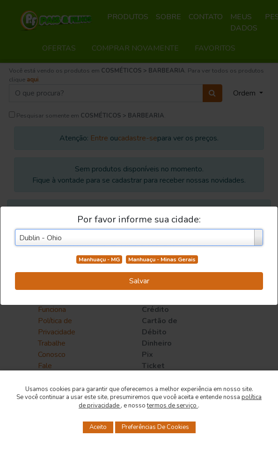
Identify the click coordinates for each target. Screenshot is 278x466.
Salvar (139, 281)
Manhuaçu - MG (99, 259)
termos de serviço (172, 405)
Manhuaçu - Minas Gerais (162, 259)
